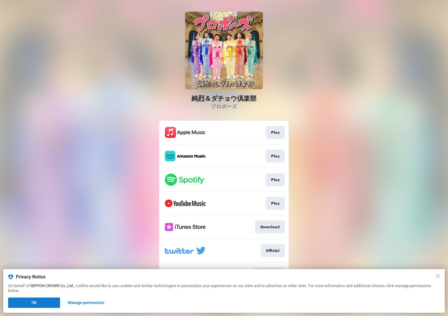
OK (34, 302)
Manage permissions (86, 302)
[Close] (438, 276)
